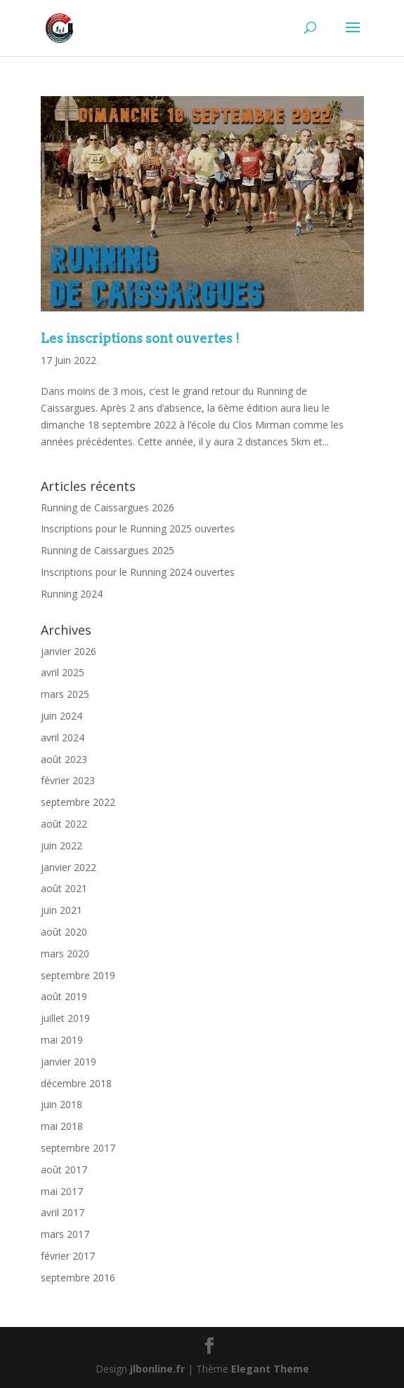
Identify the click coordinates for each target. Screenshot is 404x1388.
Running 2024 (72, 593)
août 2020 (64, 931)
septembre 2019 (78, 975)
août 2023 (64, 759)
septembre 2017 (78, 1147)
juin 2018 (61, 1104)
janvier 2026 (68, 651)
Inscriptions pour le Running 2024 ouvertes (138, 572)
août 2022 (64, 823)
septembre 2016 (78, 1277)
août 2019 (64, 996)
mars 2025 (65, 694)
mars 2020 (65, 953)
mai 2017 (62, 1191)
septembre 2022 (78, 802)
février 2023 (68, 780)
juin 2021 (61, 910)
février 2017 (68, 1255)
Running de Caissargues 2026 (107, 507)
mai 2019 (62, 1039)
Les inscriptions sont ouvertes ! (140, 338)
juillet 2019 (65, 1018)
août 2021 (64, 888)
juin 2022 (61, 845)
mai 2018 (62, 1126)
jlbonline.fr (157, 1368)
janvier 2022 (68, 867)
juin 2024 (61, 715)
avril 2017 (62, 1212)
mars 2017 (65, 1234)
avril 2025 (62, 672)
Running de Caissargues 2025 (107, 550)
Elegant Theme (270, 1368)
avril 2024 (62, 737)
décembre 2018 (76, 1083)
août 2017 (64, 1169)
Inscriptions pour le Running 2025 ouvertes (138, 528)
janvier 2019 (68, 1061)
